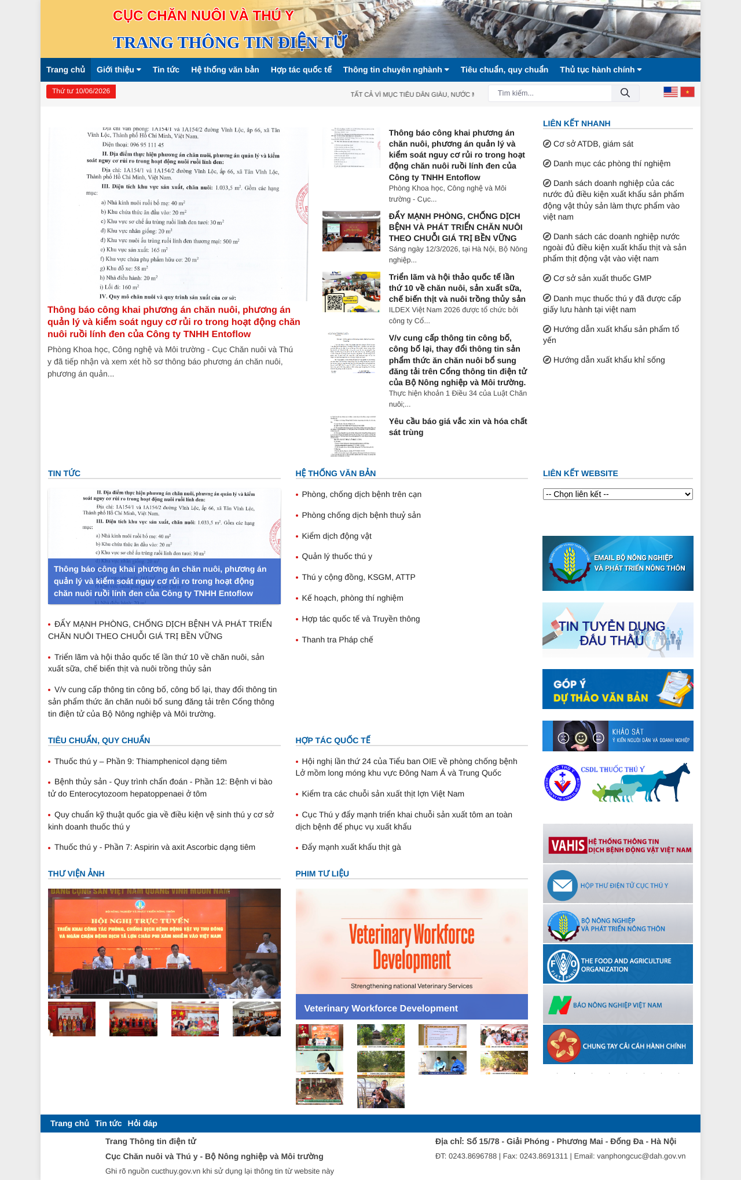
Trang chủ (65, 69)
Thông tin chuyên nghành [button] (396, 69)
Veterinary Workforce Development (381, 1009)
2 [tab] (575, 1073)
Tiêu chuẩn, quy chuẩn (505, 69)
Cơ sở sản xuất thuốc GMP (602, 278)
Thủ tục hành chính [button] (600, 69)
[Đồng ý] (625, 93)
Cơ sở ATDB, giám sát (593, 143)
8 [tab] (679, 1073)
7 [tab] (661, 1073)
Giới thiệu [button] (119, 69)
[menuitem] (69, 1123)
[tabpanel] (618, 843)
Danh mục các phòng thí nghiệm (612, 163)
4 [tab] (609, 1073)
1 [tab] (557, 1073)
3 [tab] (592, 1073)
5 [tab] (627, 1073)
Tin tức (166, 69)
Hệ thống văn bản (225, 69)
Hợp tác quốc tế (301, 69)
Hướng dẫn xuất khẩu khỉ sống (609, 359)
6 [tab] (644, 1073)
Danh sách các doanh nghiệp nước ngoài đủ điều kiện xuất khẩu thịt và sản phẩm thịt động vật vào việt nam (615, 247)
